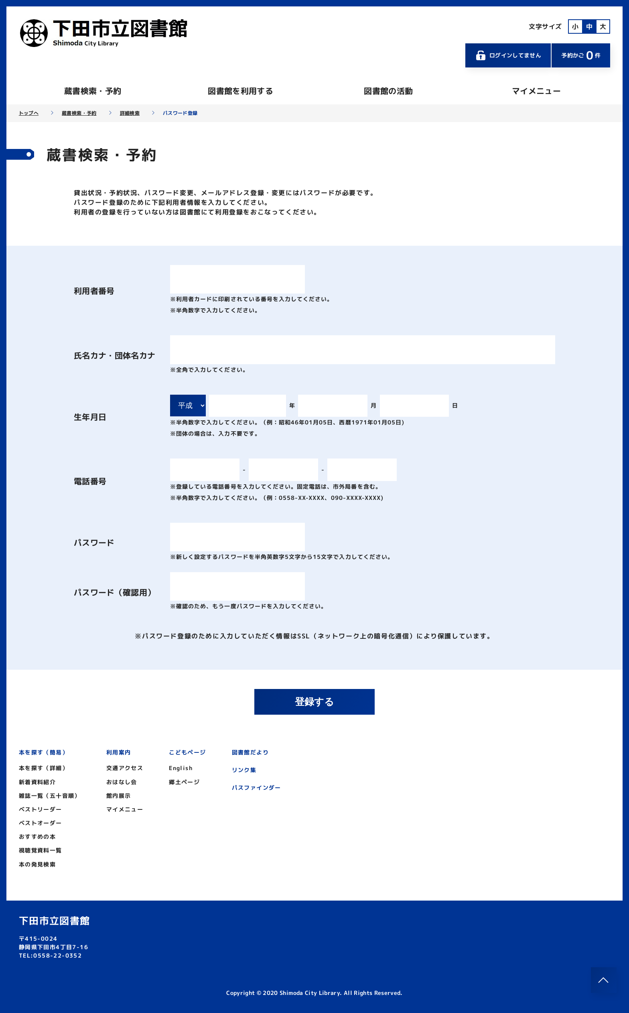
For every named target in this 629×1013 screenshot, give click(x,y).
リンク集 (244, 770)
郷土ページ (184, 782)
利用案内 (118, 752)
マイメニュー (536, 90)
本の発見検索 (37, 864)
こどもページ (187, 752)
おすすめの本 (37, 836)
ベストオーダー (40, 823)
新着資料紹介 (37, 782)
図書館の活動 (388, 90)
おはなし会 (121, 782)
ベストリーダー (40, 809)
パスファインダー (256, 787)
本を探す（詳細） (43, 768)
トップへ (29, 113)
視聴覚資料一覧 (40, 850)
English (181, 768)
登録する (314, 701)
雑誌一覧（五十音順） (50, 795)
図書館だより (250, 752)
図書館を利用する (240, 90)
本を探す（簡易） (43, 752)
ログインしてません (508, 55)
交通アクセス (124, 768)
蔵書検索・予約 (92, 90)
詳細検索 (130, 113)
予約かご (581, 55)
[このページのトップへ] (604, 980)
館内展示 (118, 795)
